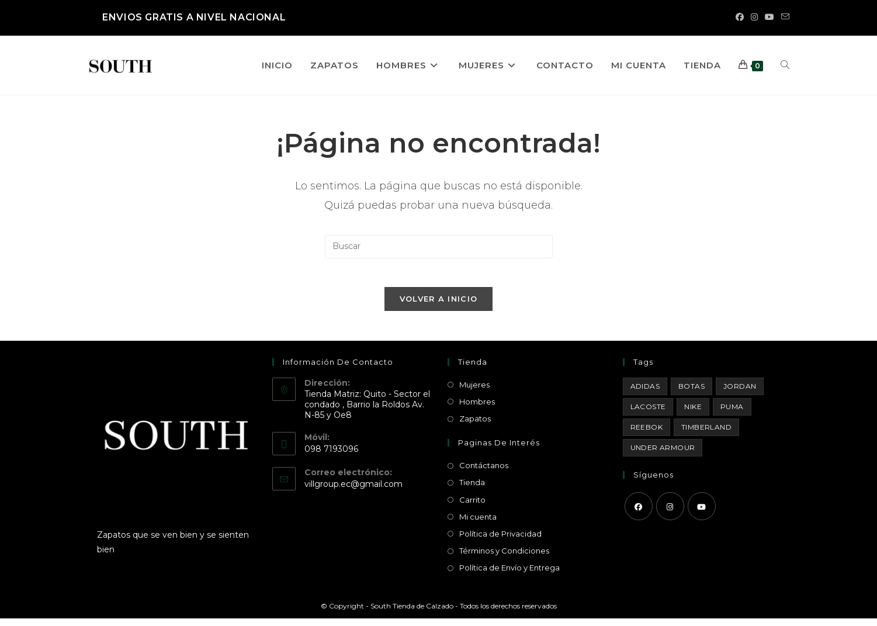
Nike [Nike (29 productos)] (693, 413)
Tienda (472, 489)
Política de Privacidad (500, 540)
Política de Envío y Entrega (509, 575)
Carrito (472, 506)
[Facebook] (639, 513)
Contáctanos (483, 473)
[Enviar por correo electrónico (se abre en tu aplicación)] (783, 17)
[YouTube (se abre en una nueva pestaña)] (769, 17)
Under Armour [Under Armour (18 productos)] (662, 454)
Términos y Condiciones (504, 557)
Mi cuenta (478, 523)
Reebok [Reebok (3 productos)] (646, 434)
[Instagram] (670, 513)
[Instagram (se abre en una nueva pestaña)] (754, 17)
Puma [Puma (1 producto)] (732, 413)
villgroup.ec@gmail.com (353, 491)
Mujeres (474, 391)
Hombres (477, 408)
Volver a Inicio (439, 305)
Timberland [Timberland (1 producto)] (706, 434)
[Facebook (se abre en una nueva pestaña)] (739, 17)
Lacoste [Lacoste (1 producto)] (648, 413)
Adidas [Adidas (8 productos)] (645, 393)
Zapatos (475, 425)
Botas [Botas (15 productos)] (691, 393)
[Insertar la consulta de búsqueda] (439, 246)
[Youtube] (702, 513)
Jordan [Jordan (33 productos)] (739, 393)
